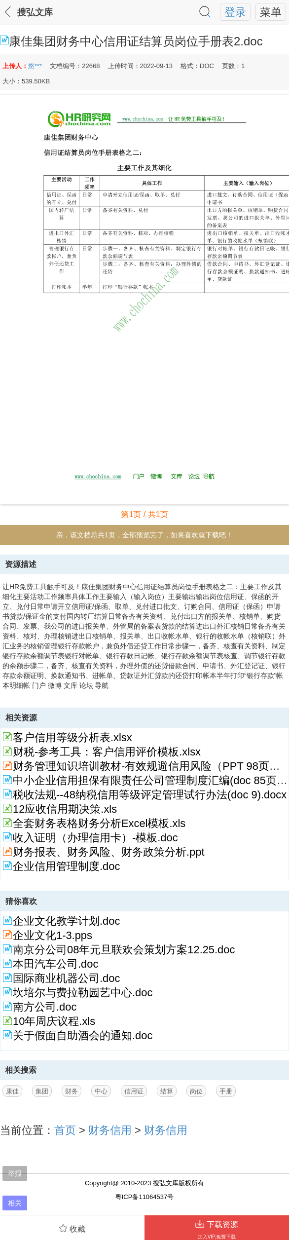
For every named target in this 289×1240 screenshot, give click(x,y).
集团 (42, 1091)
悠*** (35, 66)
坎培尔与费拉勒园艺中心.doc (82, 992)
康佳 (12, 1091)
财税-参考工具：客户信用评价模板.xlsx (107, 752)
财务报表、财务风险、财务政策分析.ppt (108, 852)
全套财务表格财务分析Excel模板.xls (99, 823)
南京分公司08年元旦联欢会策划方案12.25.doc (124, 949)
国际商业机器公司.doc (66, 978)
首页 (65, 1130)
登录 (235, 12)
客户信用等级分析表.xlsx (72, 737)
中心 (101, 1091)
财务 (71, 1091)
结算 (166, 1091)
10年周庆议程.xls (54, 1021)
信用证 (134, 1091)
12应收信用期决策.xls (65, 809)
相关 (15, 1203)
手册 (225, 1091)
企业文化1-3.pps (52, 935)
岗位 (196, 1091)
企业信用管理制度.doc (66, 866)
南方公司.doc (44, 1007)
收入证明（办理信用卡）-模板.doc (95, 837)
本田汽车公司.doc (55, 964)
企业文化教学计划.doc (66, 921)
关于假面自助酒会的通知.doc (82, 1035)
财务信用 (110, 1130)
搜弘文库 (35, 12)
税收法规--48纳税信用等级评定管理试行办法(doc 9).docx (150, 795)
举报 (15, 1173)
